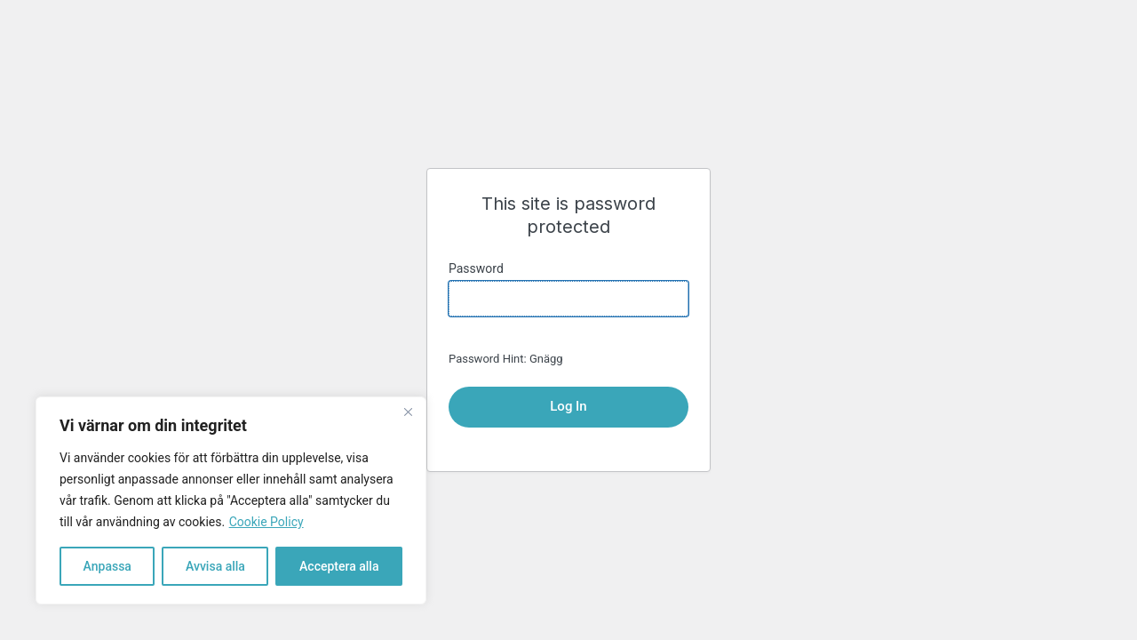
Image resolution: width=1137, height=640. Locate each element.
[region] (231, 500)
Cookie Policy (266, 522)
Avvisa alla (215, 566)
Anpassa (107, 566)
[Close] (407, 411)
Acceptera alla (338, 566)
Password (476, 268)
